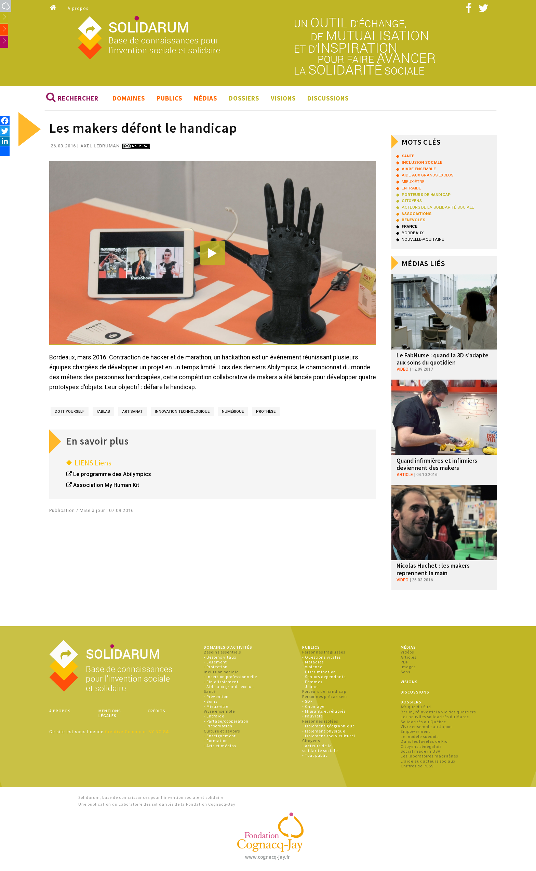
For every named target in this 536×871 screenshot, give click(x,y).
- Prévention (216, 696)
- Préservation (218, 726)
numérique (233, 411)
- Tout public (315, 755)
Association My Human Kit (106, 485)
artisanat (132, 411)
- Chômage (313, 706)
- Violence (312, 667)
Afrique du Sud (416, 707)
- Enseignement (220, 735)
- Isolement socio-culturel (328, 735)
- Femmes (312, 681)
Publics (169, 98)
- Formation (216, 740)
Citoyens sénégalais (421, 746)
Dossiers (244, 98)
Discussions (328, 98)
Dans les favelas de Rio (424, 741)
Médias (205, 98)
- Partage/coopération (226, 721)
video (402, 369)
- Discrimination (319, 671)
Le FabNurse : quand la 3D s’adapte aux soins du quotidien (442, 359)
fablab (103, 411)
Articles (408, 657)
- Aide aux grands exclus (229, 686)
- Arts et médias (220, 745)
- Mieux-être (216, 706)
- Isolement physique (323, 731)
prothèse (266, 411)
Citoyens (311, 740)
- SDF (307, 701)
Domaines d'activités (228, 647)
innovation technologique (182, 411)
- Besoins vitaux (220, 657)
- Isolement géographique (328, 726)
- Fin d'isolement (221, 681)
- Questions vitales (321, 657)
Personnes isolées (320, 721)
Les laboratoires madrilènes (429, 756)
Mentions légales (109, 713)
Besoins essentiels (222, 652)
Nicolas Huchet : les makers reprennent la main (433, 569)
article (405, 474)
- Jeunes (311, 686)
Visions (283, 98)
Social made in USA (421, 751)
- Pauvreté (312, 716)
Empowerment (415, 731)
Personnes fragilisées (323, 652)
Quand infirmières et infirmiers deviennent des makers (437, 464)
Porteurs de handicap (324, 691)
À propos (78, 8)
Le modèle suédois (420, 736)
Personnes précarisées (325, 696)
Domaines (128, 98)
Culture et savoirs (222, 731)
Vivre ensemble (219, 711)
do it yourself (69, 411)
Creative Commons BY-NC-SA (137, 731)
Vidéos (407, 652)
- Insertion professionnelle (230, 676)
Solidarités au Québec (423, 721)
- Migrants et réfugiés (324, 711)
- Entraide (214, 716)
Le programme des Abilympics (112, 474)
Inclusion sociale (221, 671)
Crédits (156, 710)
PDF (404, 662)
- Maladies (313, 662)
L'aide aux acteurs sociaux (428, 761)
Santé (210, 691)
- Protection (216, 667)
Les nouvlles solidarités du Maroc (435, 717)
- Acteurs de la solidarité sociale (320, 748)
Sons (405, 671)
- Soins (210, 701)
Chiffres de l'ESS (417, 766)
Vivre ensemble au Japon (426, 726)
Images (408, 667)
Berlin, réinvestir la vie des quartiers (438, 711)
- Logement (215, 662)
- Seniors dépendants (324, 676)
